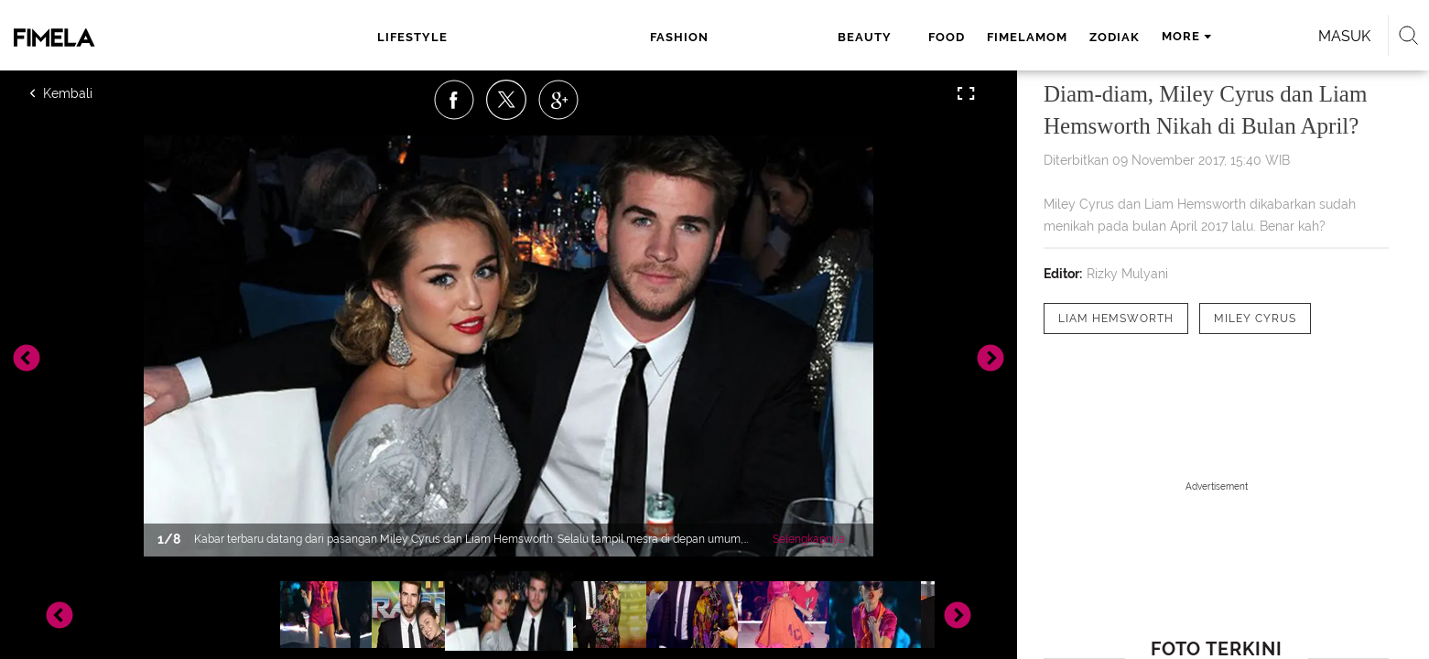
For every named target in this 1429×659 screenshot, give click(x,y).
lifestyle (439, 37)
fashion (543, 37)
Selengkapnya (809, 539)
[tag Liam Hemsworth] (1116, 318)
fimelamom (777, 37)
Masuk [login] (1135, 36)
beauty (629, 37)
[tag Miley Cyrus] (1255, 318)
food (696, 37)
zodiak (864, 37)
